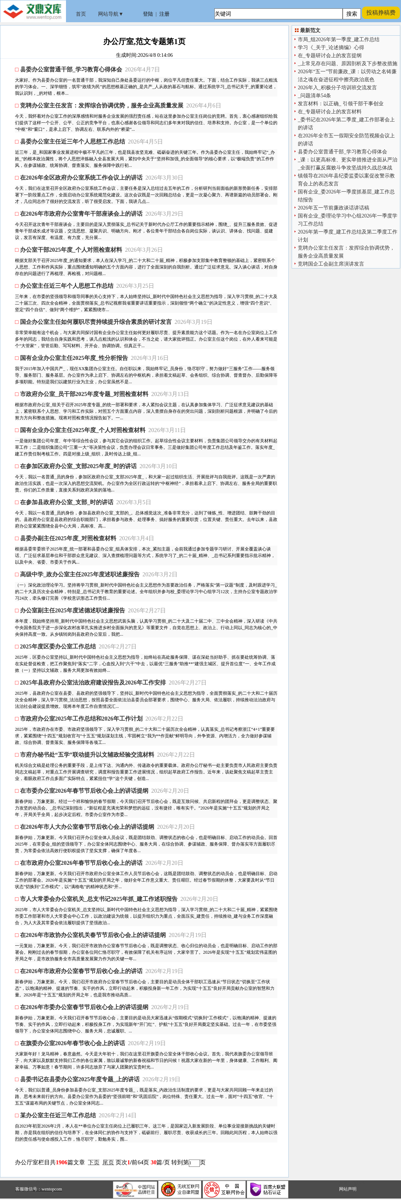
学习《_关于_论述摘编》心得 (331, 47)
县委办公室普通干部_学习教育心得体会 (342, 151)
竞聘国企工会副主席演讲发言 (331, 264)
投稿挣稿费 (381, 12)
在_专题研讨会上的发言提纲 (330, 55)
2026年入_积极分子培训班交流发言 (337, 87)
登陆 (148, 14)
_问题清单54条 (314, 95)
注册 (164, 14)
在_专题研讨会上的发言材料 (330, 111)
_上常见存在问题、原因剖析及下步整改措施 (347, 63)
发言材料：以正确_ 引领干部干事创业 (341, 103)
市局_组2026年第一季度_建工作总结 (338, 39)
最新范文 (310, 30)
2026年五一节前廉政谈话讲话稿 (333, 208)
